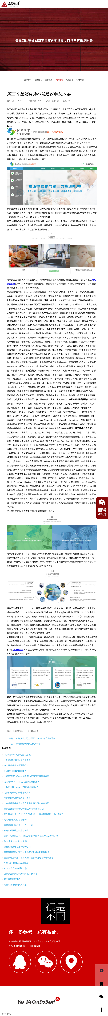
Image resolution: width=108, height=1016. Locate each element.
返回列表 (66, 101)
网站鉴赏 (59, 80)
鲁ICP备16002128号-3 (76, 1001)
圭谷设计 (55, 101)
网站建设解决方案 (62, 949)
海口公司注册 (77, 962)
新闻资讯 (38, 80)
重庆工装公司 (35, 962)
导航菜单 (104, 3)
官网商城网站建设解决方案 (28, 744)
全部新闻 (27, 80)
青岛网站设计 (7, 949)
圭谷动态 (48, 80)
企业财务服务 (63, 962)
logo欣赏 (76, 949)
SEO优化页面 (46, 949)
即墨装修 (23, 962)
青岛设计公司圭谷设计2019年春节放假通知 (35, 738)
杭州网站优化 (49, 962)
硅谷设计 (19, 949)
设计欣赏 (80, 80)
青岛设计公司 (31, 949)
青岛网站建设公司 (9, 962)
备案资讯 (69, 80)
